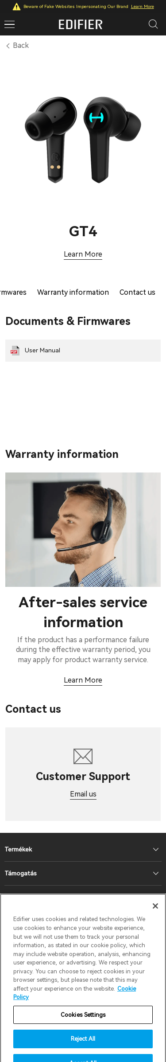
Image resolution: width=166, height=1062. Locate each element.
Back (21, 45)
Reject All (83, 1048)
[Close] (155, 915)
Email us (83, 794)
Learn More (142, 6)
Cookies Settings (83, 1023)
